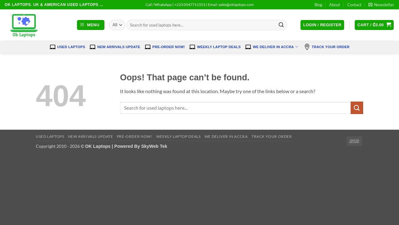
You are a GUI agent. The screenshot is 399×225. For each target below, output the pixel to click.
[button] (381, 5)
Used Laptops (67, 47)
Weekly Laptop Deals (215, 47)
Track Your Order (326, 47)
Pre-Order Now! (165, 47)
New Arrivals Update (114, 47)
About (334, 4)
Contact (354, 4)
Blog (318, 4)
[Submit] (281, 25)
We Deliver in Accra (271, 47)
